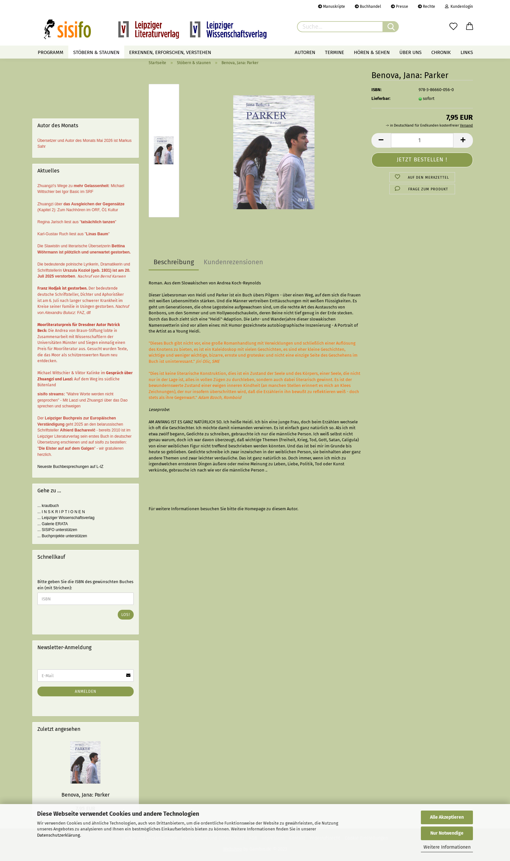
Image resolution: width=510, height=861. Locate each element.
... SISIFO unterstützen (57, 529)
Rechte (426, 6)
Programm (50, 52)
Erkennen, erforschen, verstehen (170, 52)
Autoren (305, 52)
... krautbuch (48, 505)
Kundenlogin (459, 6)
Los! (125, 614)
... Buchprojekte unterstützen (62, 536)
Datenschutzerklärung (58, 835)
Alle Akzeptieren (447, 817)
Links (467, 52)
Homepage (255, 508)
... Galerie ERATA (52, 524)
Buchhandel (368, 6)
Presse (399, 6)
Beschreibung (174, 262)
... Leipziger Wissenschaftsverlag (65, 517)
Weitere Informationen (447, 847)
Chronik (441, 52)
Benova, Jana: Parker (85, 795)
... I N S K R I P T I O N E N (61, 512)
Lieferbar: (380, 98)
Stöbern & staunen (96, 52)
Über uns (410, 52)
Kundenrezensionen (233, 262)
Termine (334, 52)
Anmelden (85, 691)
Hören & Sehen (372, 52)
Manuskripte (331, 6)
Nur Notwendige (446, 833)
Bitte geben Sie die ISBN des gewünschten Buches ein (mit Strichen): (85, 584)
